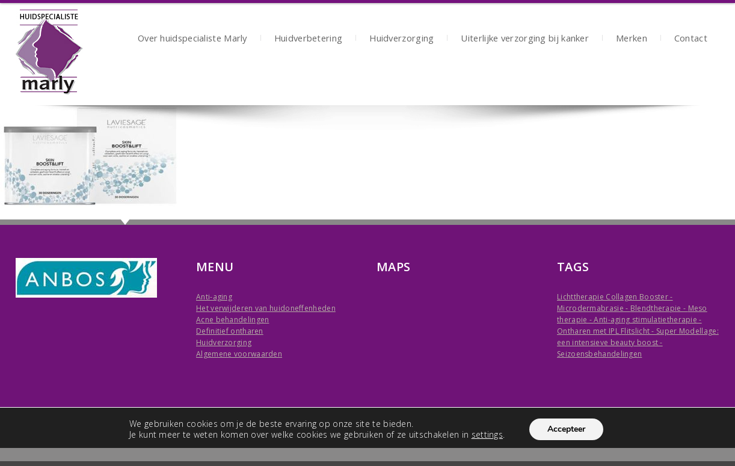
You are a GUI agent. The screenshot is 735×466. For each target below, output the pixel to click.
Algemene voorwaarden (239, 354)
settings (487, 434)
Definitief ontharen (229, 331)
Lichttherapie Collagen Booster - (615, 297)
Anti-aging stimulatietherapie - (647, 319)
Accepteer (566, 429)
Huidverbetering (308, 39)
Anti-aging (214, 297)
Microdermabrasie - (593, 308)
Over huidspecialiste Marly (192, 39)
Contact (690, 39)
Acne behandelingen (232, 319)
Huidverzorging (401, 39)
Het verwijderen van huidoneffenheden (266, 308)
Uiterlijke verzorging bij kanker (525, 39)
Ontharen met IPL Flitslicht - (606, 331)
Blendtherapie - (659, 308)
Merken (631, 39)
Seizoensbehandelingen (599, 354)
